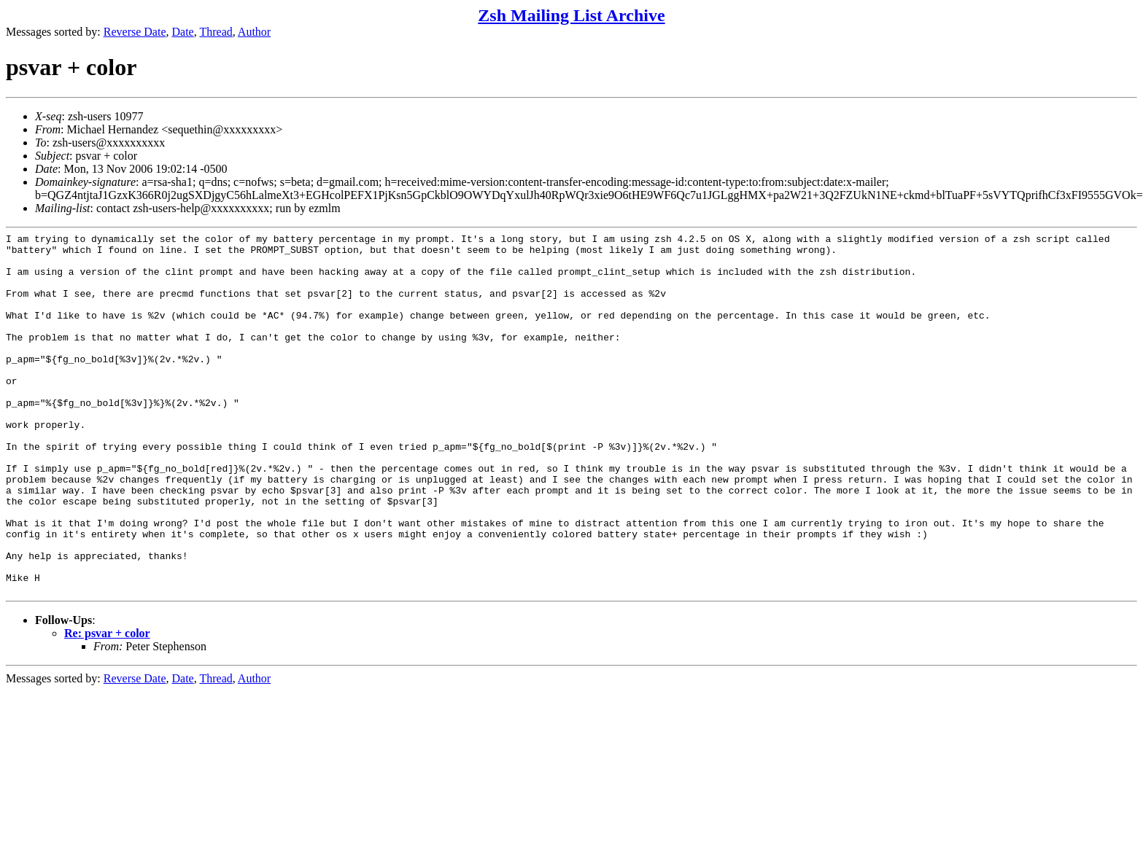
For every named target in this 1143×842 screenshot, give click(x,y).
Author (254, 32)
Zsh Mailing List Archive (571, 15)
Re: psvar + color (107, 705)
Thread (215, 32)
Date (183, 32)
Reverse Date (135, 32)
